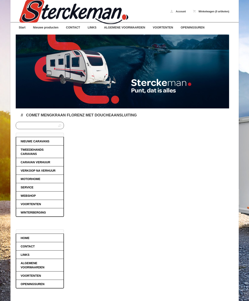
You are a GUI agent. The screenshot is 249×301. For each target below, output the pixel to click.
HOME (25, 238)
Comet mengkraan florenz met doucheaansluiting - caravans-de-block (71, 12)
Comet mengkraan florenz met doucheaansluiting (81, 115)
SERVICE (27, 187)
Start (22, 27)
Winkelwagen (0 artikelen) (211, 11)
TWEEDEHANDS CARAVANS (32, 152)
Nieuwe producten (45, 27)
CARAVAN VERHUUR (35, 162)
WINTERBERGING (33, 212)
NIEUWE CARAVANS (35, 141)
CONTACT (73, 27)
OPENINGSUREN (193, 27)
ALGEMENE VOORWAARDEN (124, 27)
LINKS (92, 27)
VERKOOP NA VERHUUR (38, 170)
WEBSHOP (28, 195)
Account (178, 11)
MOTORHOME (30, 179)
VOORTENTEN (163, 27)
